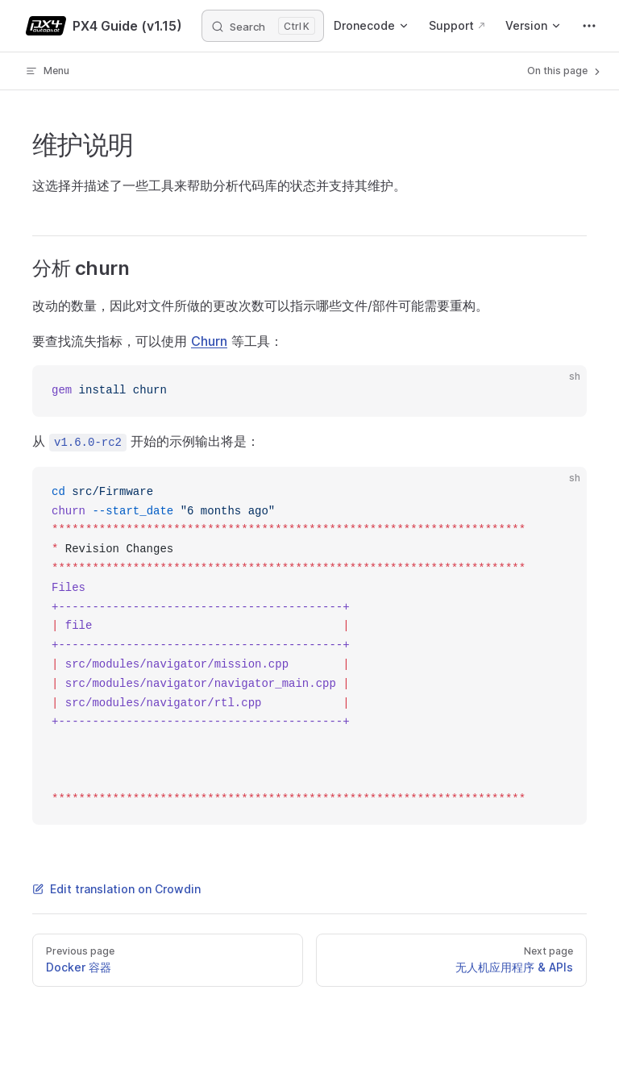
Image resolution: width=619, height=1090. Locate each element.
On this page (565, 70)
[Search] (262, 26)
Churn (209, 341)
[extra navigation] (589, 26)
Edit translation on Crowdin (116, 889)
